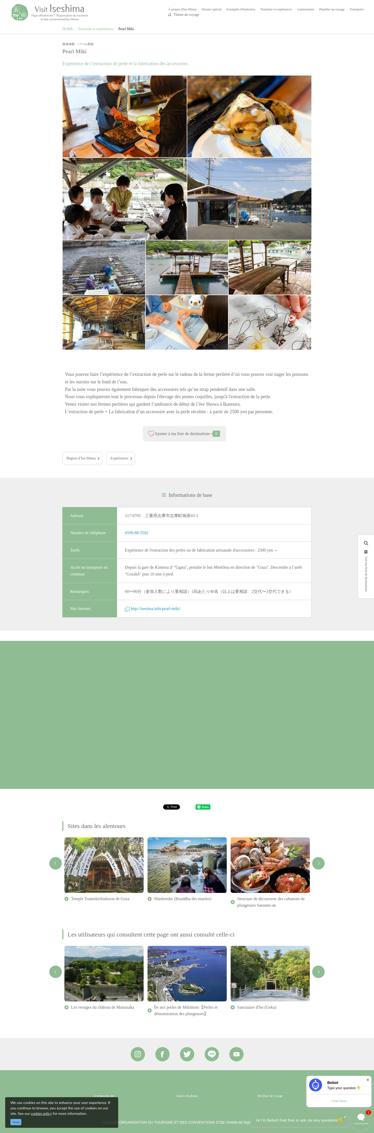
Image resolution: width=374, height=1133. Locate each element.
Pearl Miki (126, 29)
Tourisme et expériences (95, 29)
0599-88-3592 (137, 533)
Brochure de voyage (270, 1096)
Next (318, 863)
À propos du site (104, 1096)
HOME (67, 29)
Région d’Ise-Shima (81, 458)
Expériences (119, 458)
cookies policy (41, 1114)
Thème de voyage (186, 15)
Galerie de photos (187, 1096)
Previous (55, 863)
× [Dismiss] (368, 1080)
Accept (16, 1122)
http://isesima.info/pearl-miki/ (153, 608)
